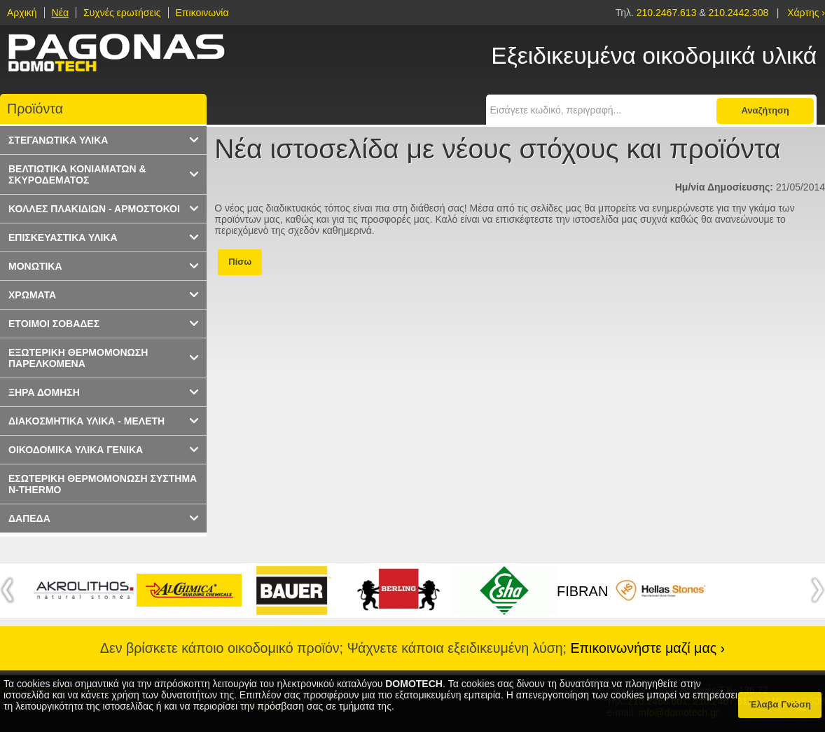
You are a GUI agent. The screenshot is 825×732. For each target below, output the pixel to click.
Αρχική (22, 12)
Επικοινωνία (202, 12)
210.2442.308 (739, 12)
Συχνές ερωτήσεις (122, 12)
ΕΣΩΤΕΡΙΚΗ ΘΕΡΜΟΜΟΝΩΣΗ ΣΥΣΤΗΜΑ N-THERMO (102, 484)
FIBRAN (582, 591)
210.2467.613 (668, 12)
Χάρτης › (806, 12)
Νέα (60, 12)
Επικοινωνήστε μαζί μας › (648, 648)
